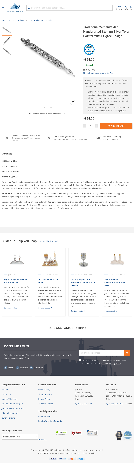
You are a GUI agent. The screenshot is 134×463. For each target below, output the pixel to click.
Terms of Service (45, 403)
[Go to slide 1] (44, 107)
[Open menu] (3, 8)
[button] (47, 57)
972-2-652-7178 (85, 403)
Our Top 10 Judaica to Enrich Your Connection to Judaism (83, 282)
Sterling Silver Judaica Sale (40, 20)
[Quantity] (90, 126)
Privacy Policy (115, 363)
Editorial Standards (10, 413)
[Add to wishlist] (72, 102)
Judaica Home (8, 20)
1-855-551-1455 (116, 403)
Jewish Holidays (8, 418)
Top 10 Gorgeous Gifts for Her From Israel (15, 281)
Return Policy (44, 399)
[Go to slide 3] (51, 107)
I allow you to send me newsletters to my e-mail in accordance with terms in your (104, 362)
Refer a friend (44, 416)
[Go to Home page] (15, 8)
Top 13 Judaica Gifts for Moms (48, 281)
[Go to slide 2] (47, 107)
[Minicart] (131, 8)
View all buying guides (51, 241)
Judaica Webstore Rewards (50, 421)
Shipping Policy (45, 394)
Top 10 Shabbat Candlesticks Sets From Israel (115, 282)
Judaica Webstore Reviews (13, 408)
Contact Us (6, 394)
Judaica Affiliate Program (12, 403)
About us (5, 389)
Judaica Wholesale (10, 399)
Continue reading (11, 308)
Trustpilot (42, 439)
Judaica (21, 20)
